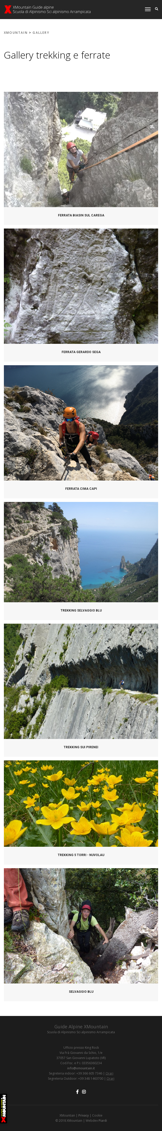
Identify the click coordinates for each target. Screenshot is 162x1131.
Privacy (83, 1115)
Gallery (41, 32)
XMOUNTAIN (16, 32)
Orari (109, 1073)
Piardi (103, 1120)
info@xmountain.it (81, 1068)
